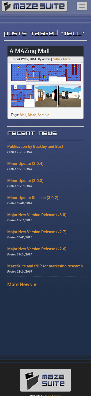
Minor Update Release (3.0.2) (32, 197)
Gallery (57, 59)
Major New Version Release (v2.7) (36, 232)
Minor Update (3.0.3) (25, 180)
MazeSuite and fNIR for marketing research (45, 266)
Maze (66, 59)
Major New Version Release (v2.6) (36, 249)
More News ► (22, 284)
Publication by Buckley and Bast (35, 146)
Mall (23, 115)
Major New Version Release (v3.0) (36, 215)
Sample (43, 115)
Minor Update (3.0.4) (25, 163)
